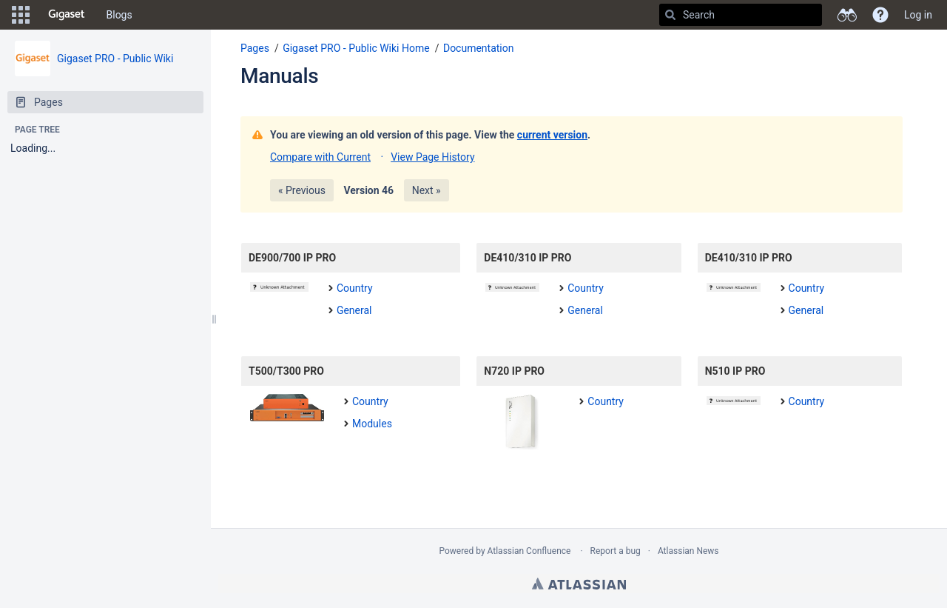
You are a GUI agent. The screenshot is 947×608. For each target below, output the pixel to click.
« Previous (302, 190)
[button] (20, 15)
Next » (426, 190)
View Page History (432, 157)
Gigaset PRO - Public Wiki (115, 58)
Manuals (279, 76)
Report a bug (615, 551)
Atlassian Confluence (529, 551)
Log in (918, 15)
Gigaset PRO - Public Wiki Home (356, 48)
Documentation (478, 48)
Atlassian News (688, 551)
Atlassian (579, 583)
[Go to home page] (66, 15)
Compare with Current (320, 157)
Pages (254, 48)
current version (552, 135)
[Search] (670, 15)
